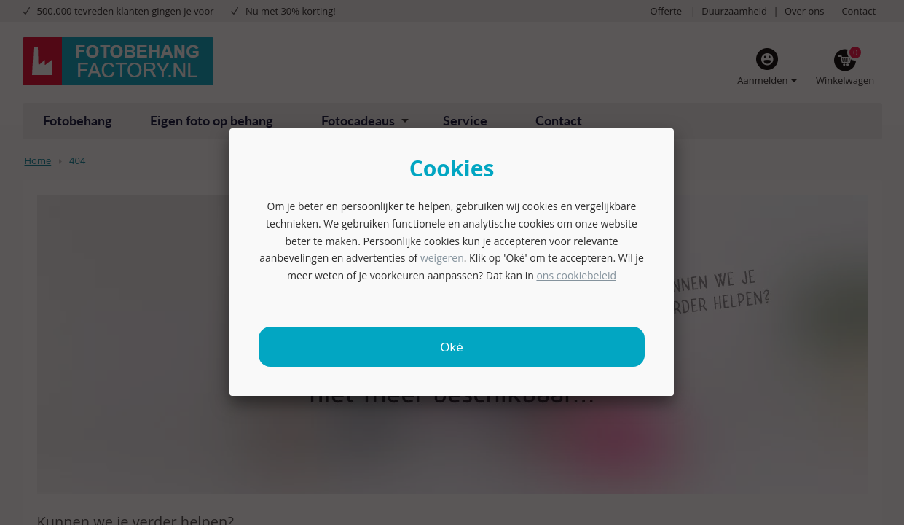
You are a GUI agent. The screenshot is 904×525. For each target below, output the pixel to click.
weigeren (442, 258)
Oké (451, 346)
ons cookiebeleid (576, 275)
